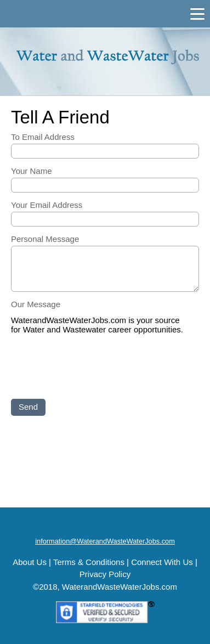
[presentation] (94, 367)
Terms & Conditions (88, 562)
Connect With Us (162, 562)
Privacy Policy (105, 574)
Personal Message (45, 239)
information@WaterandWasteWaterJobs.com (105, 541)
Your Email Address (46, 205)
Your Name (31, 171)
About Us (30, 562)
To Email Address (43, 137)
